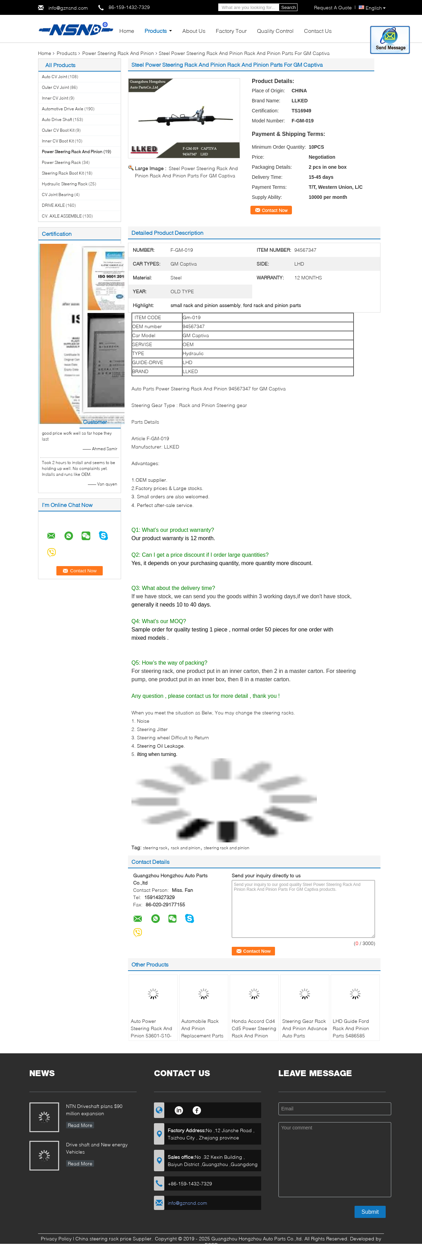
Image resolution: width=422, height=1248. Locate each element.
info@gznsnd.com (68, 8)
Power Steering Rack (61, 162)
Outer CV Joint (55, 87)
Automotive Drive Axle (62, 108)
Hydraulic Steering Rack (65, 183)
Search (288, 7)
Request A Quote (333, 7)
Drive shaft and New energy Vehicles (97, 1148)
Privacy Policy (56, 1238)
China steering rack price (103, 1238)
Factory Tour (231, 30)
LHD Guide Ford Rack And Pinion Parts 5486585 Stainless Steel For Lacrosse (353, 1035)
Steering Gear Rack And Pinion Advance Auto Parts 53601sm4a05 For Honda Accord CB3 (304, 1035)
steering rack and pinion (226, 847)
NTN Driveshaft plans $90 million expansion (94, 1109)
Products (156, 30)
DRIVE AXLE (53, 205)
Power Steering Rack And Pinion (118, 53)
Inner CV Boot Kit (58, 141)
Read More (80, 1125)
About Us (193, 30)
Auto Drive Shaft (57, 119)
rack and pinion (185, 847)
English (376, 8)
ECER (211, 1245)
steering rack (155, 847)
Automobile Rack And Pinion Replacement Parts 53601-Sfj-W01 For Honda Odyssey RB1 (202, 1039)
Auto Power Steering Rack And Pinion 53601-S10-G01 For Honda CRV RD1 (151, 1035)
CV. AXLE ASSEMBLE (62, 216)
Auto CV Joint (54, 76)
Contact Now (274, 210)
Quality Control (275, 30)
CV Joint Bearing (57, 194)
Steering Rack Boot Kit (63, 173)
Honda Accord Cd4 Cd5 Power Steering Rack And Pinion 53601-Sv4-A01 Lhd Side (254, 1035)
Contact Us (318, 30)
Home (126, 30)
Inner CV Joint (55, 98)
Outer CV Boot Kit (58, 130)
